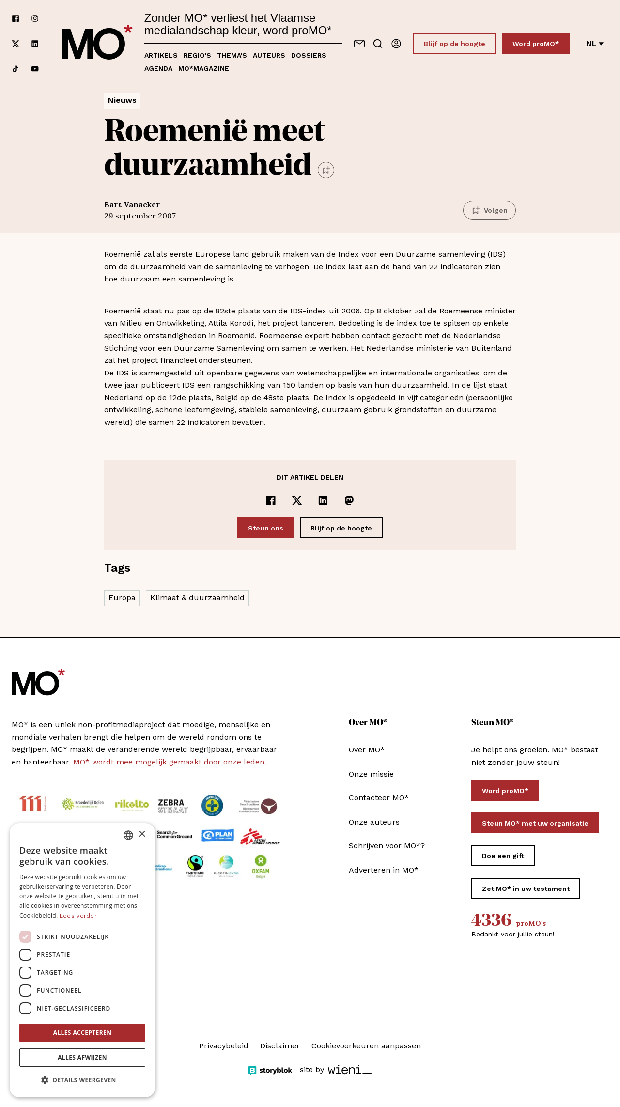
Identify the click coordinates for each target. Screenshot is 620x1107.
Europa (122, 597)
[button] (82, 1080)
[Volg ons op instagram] (35, 18)
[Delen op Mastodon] (349, 500)
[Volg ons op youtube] (35, 69)
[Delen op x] (297, 500)
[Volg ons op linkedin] (35, 44)
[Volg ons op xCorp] (15, 44)
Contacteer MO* (379, 797)
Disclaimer (280, 1045)
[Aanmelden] (396, 43)
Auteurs (269, 55)
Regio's (197, 55)
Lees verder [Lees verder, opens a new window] (78, 915)
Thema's (232, 55)
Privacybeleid (223, 1045)
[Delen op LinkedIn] (323, 500)
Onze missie (371, 774)
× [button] (141, 834)
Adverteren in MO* (383, 869)
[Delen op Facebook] (270, 500)
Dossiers (308, 55)
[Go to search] (377, 43)
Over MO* (367, 749)
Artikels (161, 55)
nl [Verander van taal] (595, 43)
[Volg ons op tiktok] (15, 69)
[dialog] (82, 960)
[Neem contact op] (359, 43)
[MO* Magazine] (97, 44)
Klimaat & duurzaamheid (197, 597)
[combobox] (128, 835)
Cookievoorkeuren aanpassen (366, 1045)
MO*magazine (203, 68)
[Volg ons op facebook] (15, 18)
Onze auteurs (374, 821)
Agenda (158, 68)
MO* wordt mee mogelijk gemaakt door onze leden (168, 761)
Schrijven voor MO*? (387, 845)
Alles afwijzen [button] (82, 1057)
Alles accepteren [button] (82, 1033)
